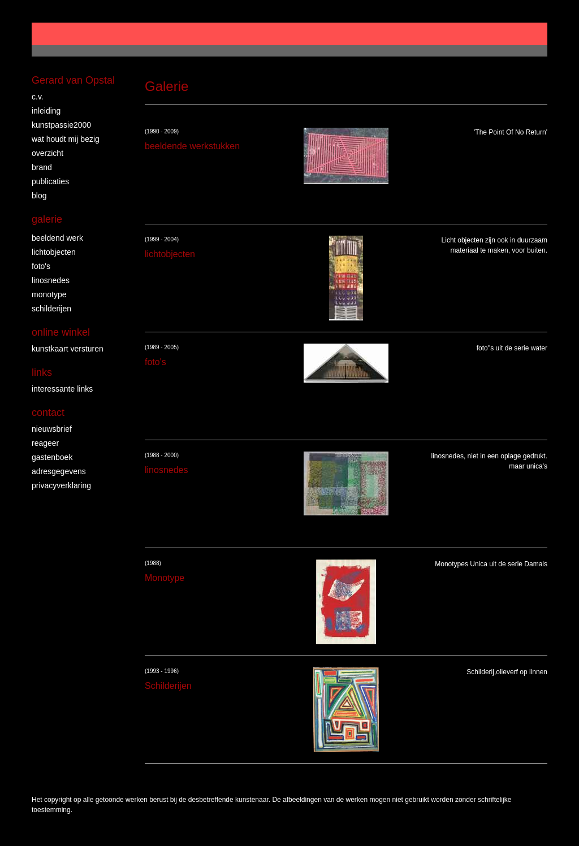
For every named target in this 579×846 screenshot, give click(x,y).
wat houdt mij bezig (66, 139)
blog (39, 195)
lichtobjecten (54, 252)
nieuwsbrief (52, 428)
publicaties (50, 181)
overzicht (47, 153)
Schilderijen (51, 308)
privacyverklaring (61, 485)
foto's (41, 266)
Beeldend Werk (57, 237)
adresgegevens (59, 471)
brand (42, 167)
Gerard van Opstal (73, 80)
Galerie (47, 219)
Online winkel (61, 332)
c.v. (38, 96)
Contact (48, 412)
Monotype (49, 294)
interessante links (62, 388)
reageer (45, 443)
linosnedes (51, 280)
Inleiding (46, 110)
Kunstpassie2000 (61, 124)
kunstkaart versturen (67, 348)
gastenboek (52, 457)
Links (42, 372)
